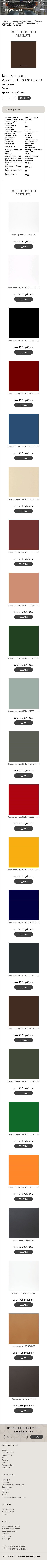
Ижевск (4, 1457)
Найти (36, 1437)
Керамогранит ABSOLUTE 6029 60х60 (23, 1134)
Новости (5, 1494)
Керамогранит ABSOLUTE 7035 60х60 (23, 711)
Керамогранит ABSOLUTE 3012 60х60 (23, 605)
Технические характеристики (13, 1485)
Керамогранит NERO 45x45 (23, 1240)
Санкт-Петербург (8, 1452)
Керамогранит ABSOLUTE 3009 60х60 (23, 552)
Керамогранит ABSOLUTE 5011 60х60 (23, 923)
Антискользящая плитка (11, 1529)
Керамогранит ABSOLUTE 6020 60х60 (23, 658)
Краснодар (6, 1462)
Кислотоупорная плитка (11, 1526)
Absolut (20, 23)
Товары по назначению (22, 21)
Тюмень (5, 1460)
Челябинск (6, 1467)
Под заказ (23, 246)
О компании (8, 1475)
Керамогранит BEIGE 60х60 (23, 1346)
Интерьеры (6, 1539)
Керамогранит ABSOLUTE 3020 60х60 (23, 817)
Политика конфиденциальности (14, 1497)
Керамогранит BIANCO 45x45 (23, 235)
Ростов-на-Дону (8, 1465)
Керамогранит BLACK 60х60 (23, 1399)
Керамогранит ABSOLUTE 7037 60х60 (23, 764)
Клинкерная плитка (9, 1531)
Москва (4, 1450)
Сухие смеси (6, 1536)
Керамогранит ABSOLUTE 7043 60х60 (23, 976)
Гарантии (5, 1489)
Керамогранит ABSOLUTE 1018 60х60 (23, 870)
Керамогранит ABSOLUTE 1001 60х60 (23, 499)
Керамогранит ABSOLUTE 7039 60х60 (23, 1081)
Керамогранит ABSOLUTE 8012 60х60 (23, 394)
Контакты (5, 1492)
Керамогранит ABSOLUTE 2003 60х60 (23, 1187)
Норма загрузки (8, 1512)
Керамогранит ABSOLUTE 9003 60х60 (23, 288)
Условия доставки (8, 1509)
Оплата (4, 1514)
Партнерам (6, 1480)
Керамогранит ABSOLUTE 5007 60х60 (23, 446)
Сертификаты (7, 1487)
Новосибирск (7, 1455)
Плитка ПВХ (6, 1534)
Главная (5, 21)
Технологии (6, 1482)
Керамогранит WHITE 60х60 (23, 1293)
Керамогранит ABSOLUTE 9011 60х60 (23, 341)
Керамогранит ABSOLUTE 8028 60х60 (23, 1029)
